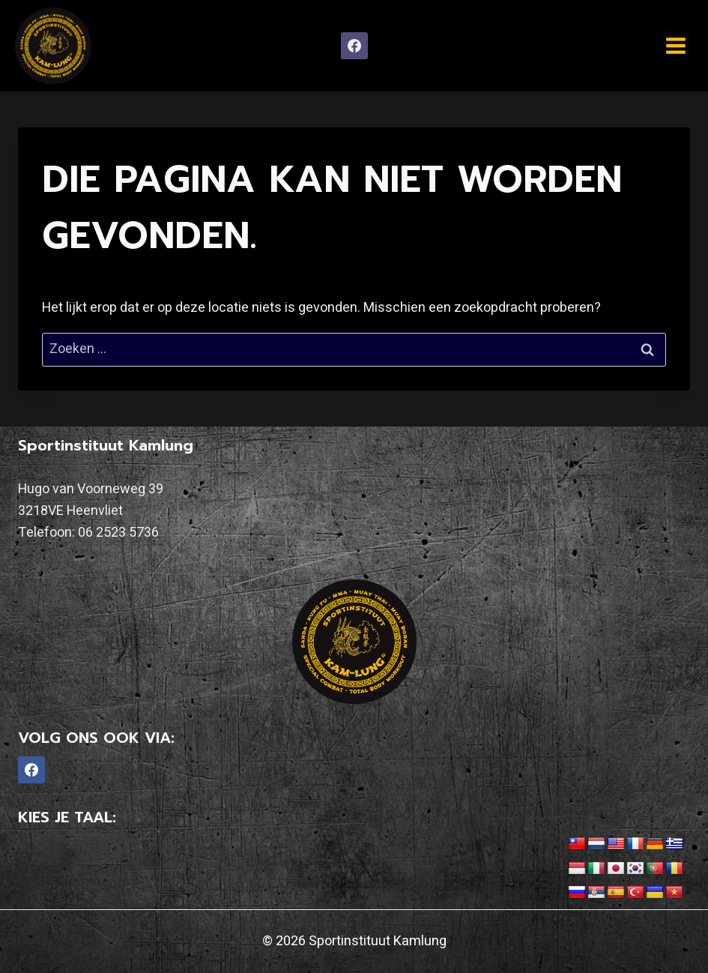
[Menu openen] (675, 45)
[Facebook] (354, 45)
